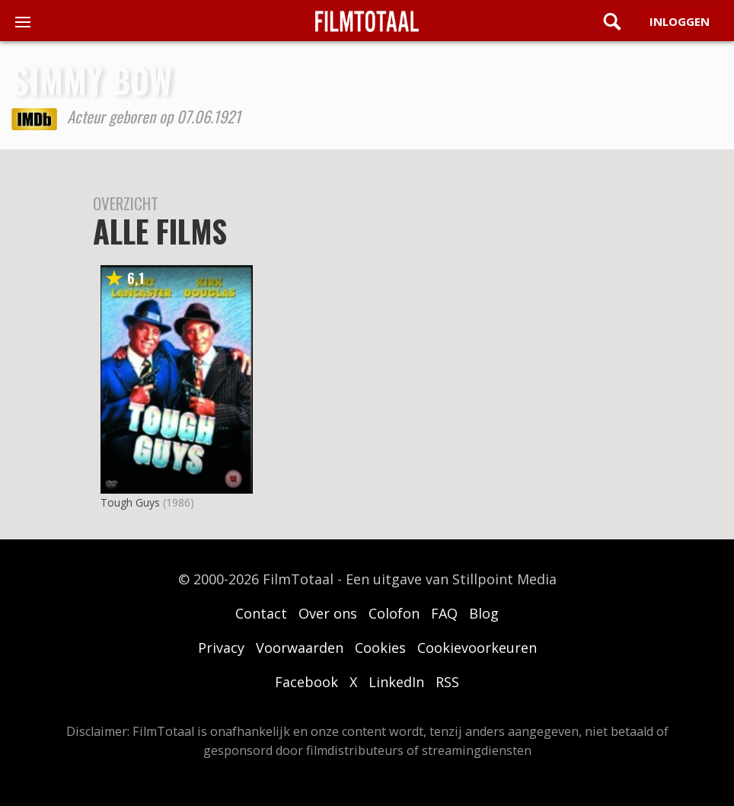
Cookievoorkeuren (477, 647)
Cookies (380, 647)
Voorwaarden (299, 647)
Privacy (221, 647)
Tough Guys (130, 502)
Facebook (306, 682)
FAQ (444, 613)
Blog (484, 613)
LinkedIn (396, 682)
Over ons (327, 613)
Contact (261, 613)
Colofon (394, 613)
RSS (447, 682)
